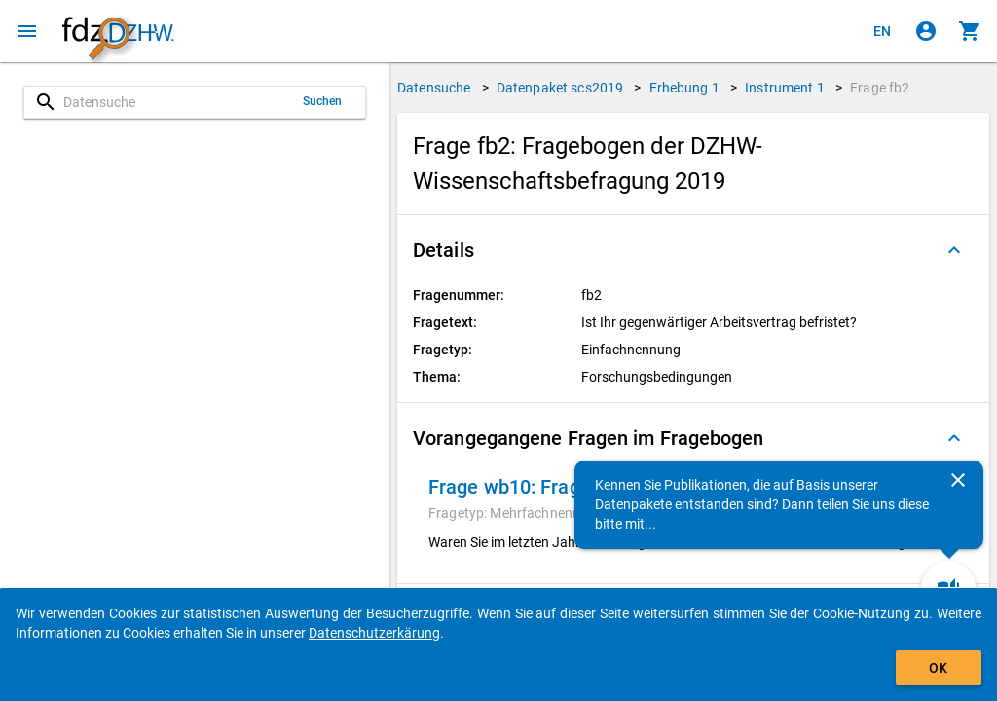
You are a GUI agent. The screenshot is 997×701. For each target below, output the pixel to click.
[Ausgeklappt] (954, 250)
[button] (693, 250)
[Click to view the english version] (882, 31)
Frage (879, 87)
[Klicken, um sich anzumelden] (925, 31)
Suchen (323, 101)
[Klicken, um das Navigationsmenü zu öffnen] (27, 31)
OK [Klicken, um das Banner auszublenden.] (938, 668)
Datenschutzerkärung (374, 633)
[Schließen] (958, 480)
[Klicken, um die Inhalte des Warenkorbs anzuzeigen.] (969, 31)
